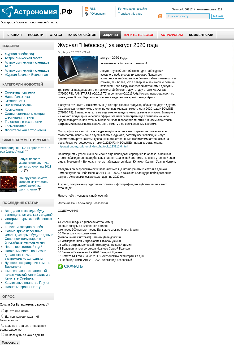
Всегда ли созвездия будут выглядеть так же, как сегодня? (29, 212)
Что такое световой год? (23, 247)
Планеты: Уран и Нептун (23, 287)
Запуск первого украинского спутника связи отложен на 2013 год (35, 164)
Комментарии (201, 35)
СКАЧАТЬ (73, 266)
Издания (110, 35)
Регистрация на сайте (132, 8)
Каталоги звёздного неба (24, 227)
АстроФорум (172, 35)
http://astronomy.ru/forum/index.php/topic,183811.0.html (93, 146)
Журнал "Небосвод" (20, 54)
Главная (14, 35)
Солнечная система (20, 92)
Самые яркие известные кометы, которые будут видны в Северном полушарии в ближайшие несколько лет (29, 236)
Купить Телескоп (139, 35)
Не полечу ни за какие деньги (22, 335)
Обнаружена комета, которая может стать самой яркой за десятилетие (33, 183)
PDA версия (97, 13)
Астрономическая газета (23, 58)
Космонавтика (15, 126)
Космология (14, 109)
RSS (93, 8)
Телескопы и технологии (23, 122)
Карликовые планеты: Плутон (27, 283)
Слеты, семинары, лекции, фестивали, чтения (25, 115)
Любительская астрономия (25, 130)
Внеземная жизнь (18, 105)
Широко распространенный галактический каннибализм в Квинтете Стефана (27, 274)
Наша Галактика (17, 97)
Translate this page (130, 13)
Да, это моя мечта (15, 311)
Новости (35, 35)
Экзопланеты (15, 101)
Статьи (56, 35)
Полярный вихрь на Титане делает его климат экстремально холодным (26, 254)
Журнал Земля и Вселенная (26, 75)
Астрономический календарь (27, 70)
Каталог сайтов (82, 35)
